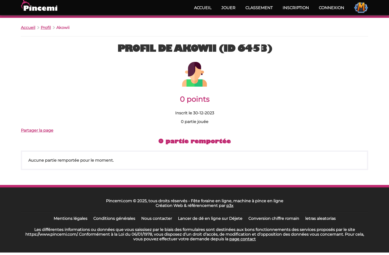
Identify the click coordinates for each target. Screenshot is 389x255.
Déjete (235, 218)
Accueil (202, 7)
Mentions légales (70, 218)
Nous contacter (156, 218)
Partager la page (37, 130)
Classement (259, 7)
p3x (229, 205)
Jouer (228, 7)
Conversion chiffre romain (273, 218)
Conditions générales (114, 218)
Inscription (296, 7)
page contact (242, 239)
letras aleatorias (320, 218)
